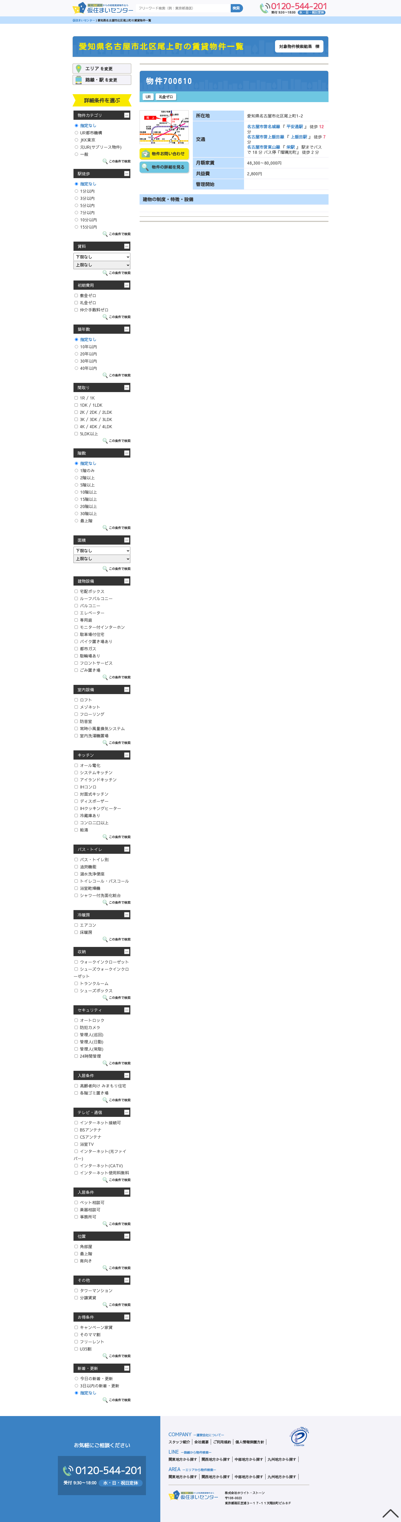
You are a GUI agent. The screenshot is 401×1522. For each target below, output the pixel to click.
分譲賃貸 (85, 1297)
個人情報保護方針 (249, 1441)
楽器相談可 (87, 1209)
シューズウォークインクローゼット (101, 972)
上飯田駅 (298, 136)
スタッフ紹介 (179, 1441)
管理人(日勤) (89, 1041)
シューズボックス (94, 990)
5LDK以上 (86, 433)
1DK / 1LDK (88, 405)
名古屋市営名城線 (264, 126)
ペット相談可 (89, 1202)
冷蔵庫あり (87, 815)
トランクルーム (92, 983)
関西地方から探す (216, 1459)
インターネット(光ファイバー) (99, 1154)
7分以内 (85, 212)
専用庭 (83, 620)
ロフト (83, 700)
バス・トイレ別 (92, 859)
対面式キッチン (92, 794)
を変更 (98, 68)
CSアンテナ (88, 1137)
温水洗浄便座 (89, 874)
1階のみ (85, 470)
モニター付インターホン (100, 627)
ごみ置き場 (87, 670)
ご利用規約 (222, 1441)
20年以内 (86, 354)
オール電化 (87, 765)
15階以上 (86, 499)
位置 (82, 1236)
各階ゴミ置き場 (92, 1093)
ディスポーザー (92, 801)
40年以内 (86, 368)
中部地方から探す (249, 1459)
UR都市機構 (88, 132)
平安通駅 (294, 126)
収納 (82, 951)
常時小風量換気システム (100, 728)
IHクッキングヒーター (98, 808)
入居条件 (86, 1075)
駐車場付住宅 (89, 634)
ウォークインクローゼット (102, 962)
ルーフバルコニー (94, 598)
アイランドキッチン (96, 779)
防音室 (83, 721)
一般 (81, 154)
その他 (84, 1280)
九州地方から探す (282, 1459)
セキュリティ (90, 1010)
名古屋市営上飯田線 (266, 136)
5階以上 (85, 485)
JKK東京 (85, 140)
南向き (83, 1261)
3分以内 (85, 198)
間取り (84, 387)
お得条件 (86, 1317)
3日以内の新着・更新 (97, 1385)
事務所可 (85, 1216)
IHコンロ (86, 787)
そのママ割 (87, 1334)
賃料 (82, 246)
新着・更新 (88, 1368)
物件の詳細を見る (168, 167)
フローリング (89, 714)
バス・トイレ (90, 849)
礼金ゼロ (85, 302)
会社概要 (201, 1441)
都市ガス (85, 648)
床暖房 (83, 932)
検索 (236, 8)
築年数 (84, 329)
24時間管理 (88, 1056)
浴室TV (84, 1144)
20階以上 (86, 506)
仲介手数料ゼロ (92, 309)
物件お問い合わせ (168, 154)
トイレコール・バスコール (102, 881)
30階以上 (86, 513)
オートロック (89, 1020)
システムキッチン (94, 772)
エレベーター (89, 613)
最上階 (83, 520)
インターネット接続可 (98, 1122)
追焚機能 (85, 866)
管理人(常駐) (89, 1049)
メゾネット (87, 707)
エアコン (85, 925)
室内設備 (86, 689)
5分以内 (85, 205)
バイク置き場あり (94, 641)
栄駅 (290, 147)
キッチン (86, 755)
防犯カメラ (87, 1027)
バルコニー (87, 605)
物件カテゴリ (90, 115)
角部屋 (83, 1246)
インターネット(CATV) (99, 1165)
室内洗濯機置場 (92, 735)
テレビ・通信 (90, 1112)
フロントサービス (94, 663)
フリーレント (89, 1341)
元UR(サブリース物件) (98, 147)
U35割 (83, 1349)
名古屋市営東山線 (264, 147)
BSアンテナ (88, 1129)
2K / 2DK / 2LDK (93, 412)
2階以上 (85, 477)
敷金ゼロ (85, 295)
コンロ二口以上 (92, 822)
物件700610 (169, 81)
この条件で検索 (119, 161)
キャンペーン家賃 (94, 1327)
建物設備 (86, 581)
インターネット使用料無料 (102, 1172)
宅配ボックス (89, 591)
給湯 (81, 830)
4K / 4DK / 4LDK (93, 426)
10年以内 (86, 346)
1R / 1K (85, 398)
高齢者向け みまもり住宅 (100, 1085)
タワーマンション (94, 1290)
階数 (82, 453)
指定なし (86, 125)
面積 (82, 540)
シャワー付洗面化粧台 (98, 895)
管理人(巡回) (89, 1034)
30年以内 (86, 361)
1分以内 (85, 191)
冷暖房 (84, 914)
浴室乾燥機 (87, 888)
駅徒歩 (84, 173)
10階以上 (86, 492)
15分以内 (86, 227)
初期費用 (86, 285)
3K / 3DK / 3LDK (93, 419)
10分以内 (86, 219)
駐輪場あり (87, 656)
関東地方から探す (182, 1459)
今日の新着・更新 (94, 1378)
